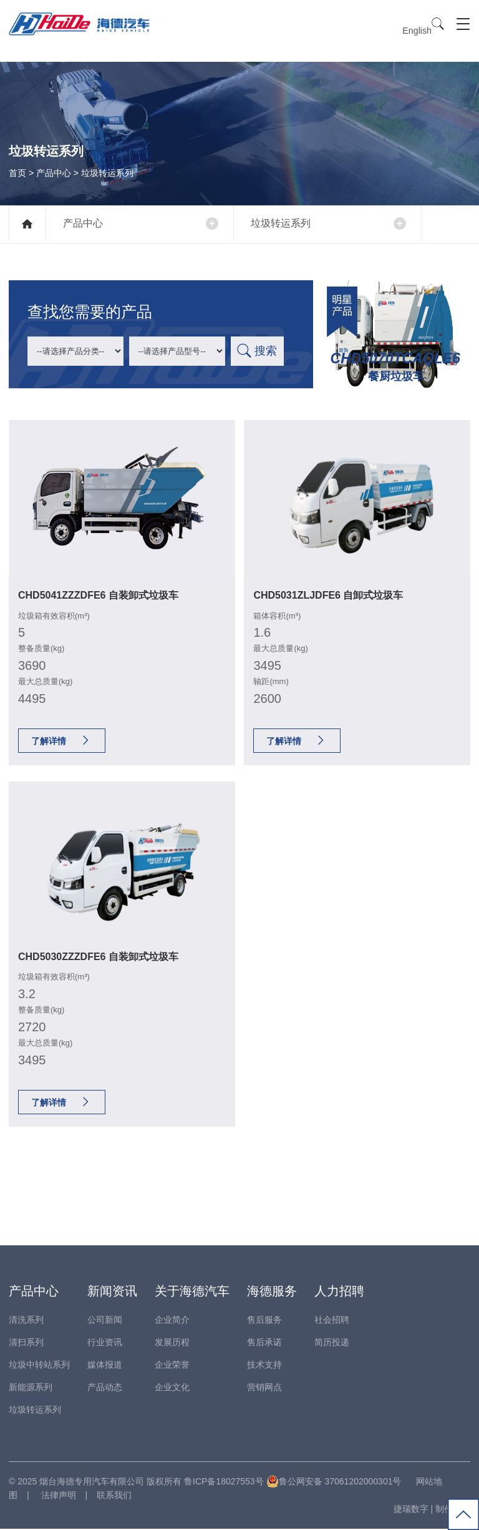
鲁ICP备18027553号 (224, 1482)
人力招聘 (339, 1291)
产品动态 (104, 1388)
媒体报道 (104, 1365)
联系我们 (114, 1496)
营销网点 (264, 1388)
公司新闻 (104, 1320)
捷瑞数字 (411, 1510)
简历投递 (331, 1343)
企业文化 (172, 1388)
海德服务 (272, 1291)
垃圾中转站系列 (39, 1365)
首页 (17, 172)
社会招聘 (331, 1320)
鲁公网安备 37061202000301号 (334, 1482)
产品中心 (53, 172)
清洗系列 (26, 1320)
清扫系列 (26, 1343)
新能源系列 (30, 1388)
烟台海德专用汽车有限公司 (91, 1482)
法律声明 (57, 1496)
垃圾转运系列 (284, 223)
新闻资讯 (112, 1291)
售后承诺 (264, 1343)
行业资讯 (104, 1343)
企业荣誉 (172, 1365)
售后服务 (264, 1320)
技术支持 (264, 1365)
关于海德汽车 (192, 1291)
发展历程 (172, 1343)
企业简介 (172, 1320)
